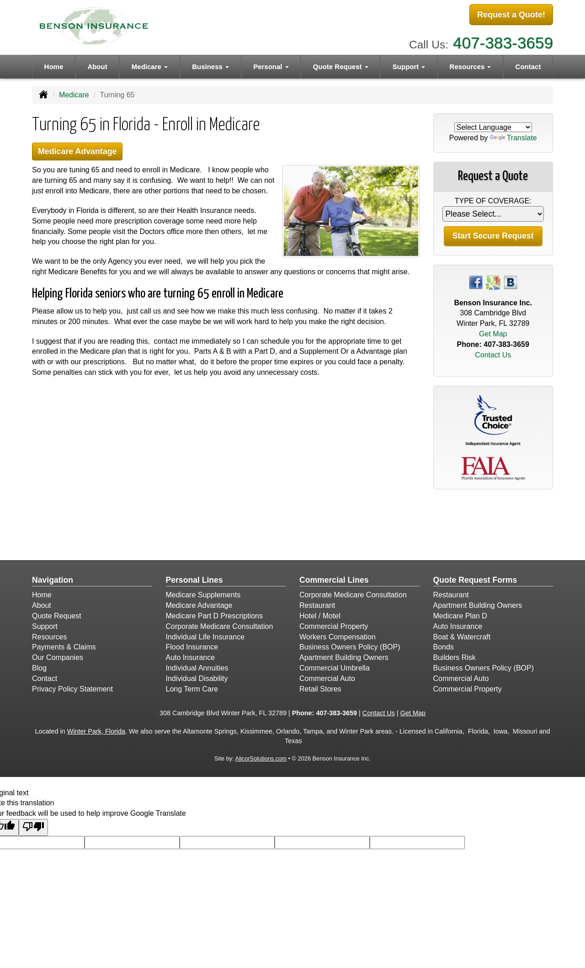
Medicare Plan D (460, 616)
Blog (39, 668)
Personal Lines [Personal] (194, 580)
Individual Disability (197, 678)
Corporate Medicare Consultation (219, 626)
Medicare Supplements (203, 595)
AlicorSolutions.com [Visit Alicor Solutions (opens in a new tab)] (261, 758)
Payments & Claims (64, 647)
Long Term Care (192, 689)
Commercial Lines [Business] (334, 580)
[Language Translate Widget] (493, 127)
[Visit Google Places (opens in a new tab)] (493, 282)
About (97, 65)
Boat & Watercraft (462, 637)
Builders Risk (454, 657)
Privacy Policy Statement (72, 689)
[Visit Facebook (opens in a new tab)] (475, 282)
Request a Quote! (511, 15)
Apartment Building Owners (343, 657)
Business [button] (210, 65)
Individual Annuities (197, 668)
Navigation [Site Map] (52, 580)
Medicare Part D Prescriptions (214, 616)
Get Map (493, 334)
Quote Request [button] (340, 65)
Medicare (74, 95)
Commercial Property (333, 626)
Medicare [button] (150, 65)
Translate (513, 138)
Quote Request (56, 616)
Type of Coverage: (493, 201)
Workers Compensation (337, 637)
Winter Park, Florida (96, 731)
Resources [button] (470, 65)
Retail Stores (320, 689)
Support (45, 626)
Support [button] (409, 65)
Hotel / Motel (319, 616)
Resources (49, 637)
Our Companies (57, 657)
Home (54, 65)
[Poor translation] (33, 827)
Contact (528, 65)
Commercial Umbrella (334, 668)
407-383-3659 (503, 41)
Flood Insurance (192, 647)
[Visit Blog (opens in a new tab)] (510, 282)
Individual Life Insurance (205, 637)
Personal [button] (271, 65)
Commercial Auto (327, 678)
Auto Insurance (190, 657)
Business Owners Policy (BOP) (349, 647)
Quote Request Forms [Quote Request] (475, 580)
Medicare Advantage (80, 152)
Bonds (443, 647)
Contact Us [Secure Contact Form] (493, 355)
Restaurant (317, 605)
